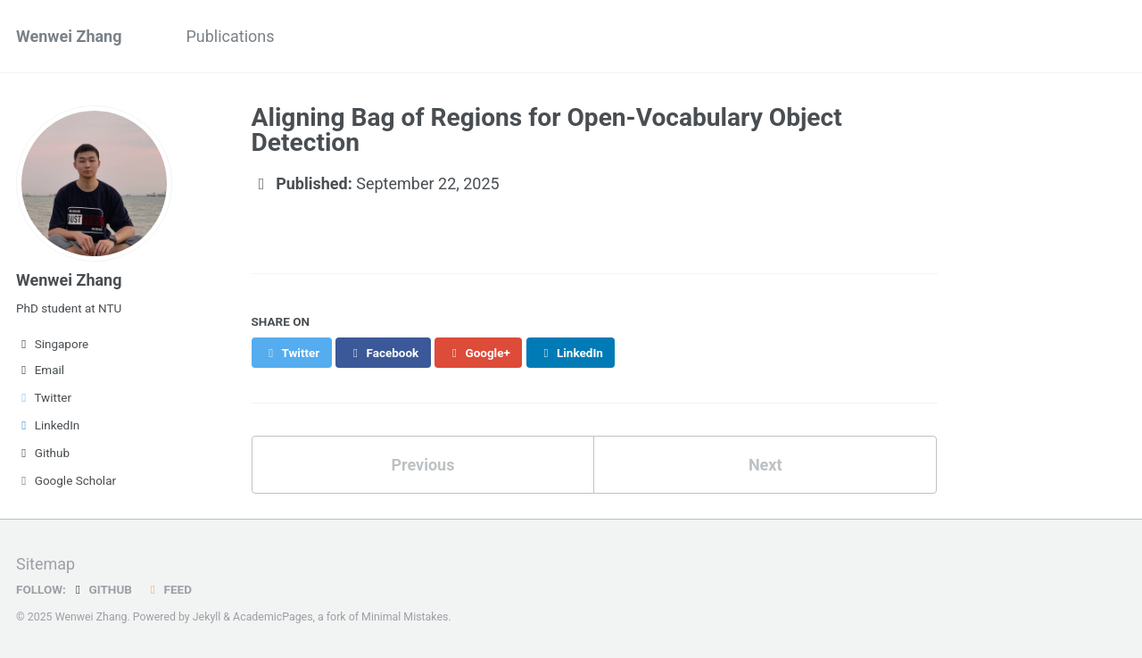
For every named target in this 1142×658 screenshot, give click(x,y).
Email (40, 369)
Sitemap (45, 563)
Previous (422, 464)
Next (765, 464)
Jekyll (207, 617)
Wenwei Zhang (68, 36)
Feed (168, 589)
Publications (230, 36)
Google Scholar (66, 480)
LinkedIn (47, 425)
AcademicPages (272, 617)
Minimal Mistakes (404, 617)
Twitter (43, 397)
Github (43, 453)
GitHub (101, 589)
